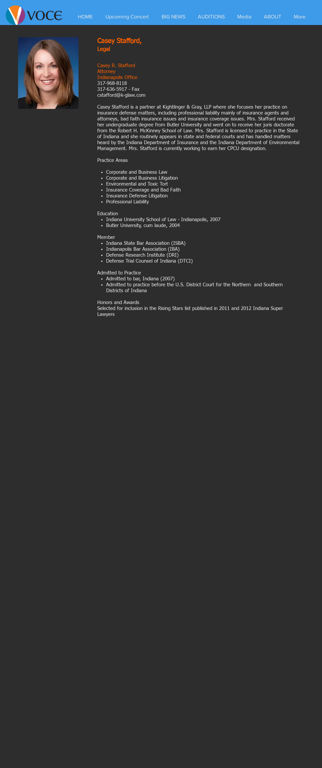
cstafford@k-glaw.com (121, 95)
